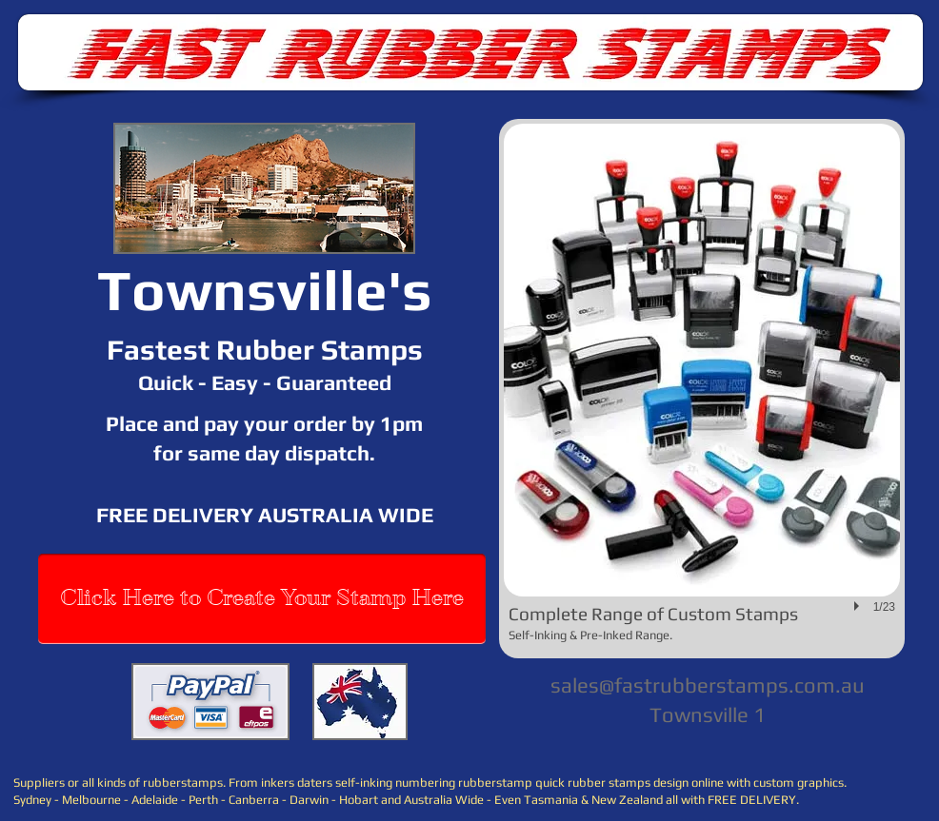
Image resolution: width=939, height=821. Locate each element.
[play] (859, 606)
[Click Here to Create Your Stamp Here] (262, 599)
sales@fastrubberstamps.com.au (707, 685)
